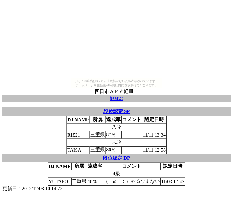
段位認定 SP (116, 111)
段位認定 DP (116, 157)
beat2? (116, 98)
